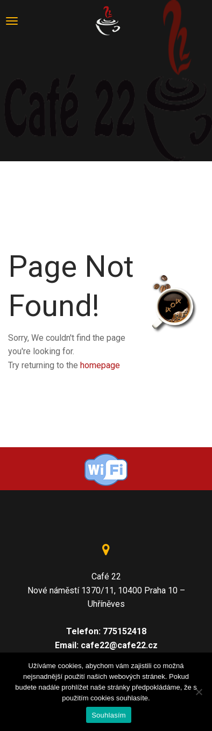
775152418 (124, 631)
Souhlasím (108, 715)
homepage (100, 365)
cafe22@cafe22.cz (119, 645)
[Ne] (198, 691)
